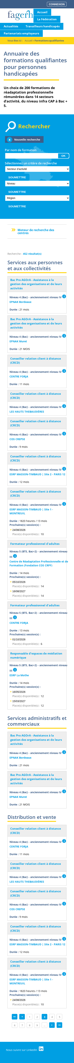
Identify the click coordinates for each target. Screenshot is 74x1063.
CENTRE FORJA (19, 376)
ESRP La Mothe (19, 675)
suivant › (52, 1025)
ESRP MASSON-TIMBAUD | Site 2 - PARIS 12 (37, 474)
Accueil (42, 12)
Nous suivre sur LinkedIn (24, 1049)
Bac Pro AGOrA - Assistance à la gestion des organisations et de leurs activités (36, 284)
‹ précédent (22, 1016)
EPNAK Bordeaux (20, 302)
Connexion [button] (57, 4)
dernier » (59, 1025)
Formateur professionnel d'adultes (34, 544)
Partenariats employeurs (21, 33)
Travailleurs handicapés (43, 26)
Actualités (11, 26)
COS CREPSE (17, 439)
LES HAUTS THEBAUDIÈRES (27, 411)
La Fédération (47, 19)
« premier (14, 1016)
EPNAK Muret (18, 341)
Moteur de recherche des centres (36, 231)
